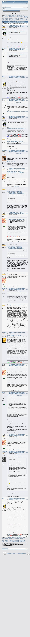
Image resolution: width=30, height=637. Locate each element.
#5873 (27, 289)
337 (2, 20)
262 (9, 16)
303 (21, 17)
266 (14, 16)
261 (7, 16)
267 (16, 16)
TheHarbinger (4, 451)
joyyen (3, 392)
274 (24, 538)
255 (21, 15)
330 (14, 19)
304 (23, 17)
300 (17, 17)
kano (3, 25)
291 (5, 17)
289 (2, 17)
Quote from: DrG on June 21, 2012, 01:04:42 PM (14, 335)
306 (3, 18)
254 (20, 15)
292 (6, 17)
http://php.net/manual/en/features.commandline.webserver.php (17, 111)
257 (2, 16)
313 (13, 18)
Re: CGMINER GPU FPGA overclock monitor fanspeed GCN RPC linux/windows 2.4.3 (17, 499)
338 (3, 20)
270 (20, 16)
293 (7, 17)
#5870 (27, 213)
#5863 (27, 77)
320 (22, 18)
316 (17, 18)
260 (6, 16)
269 (18, 16)
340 (6, 20)
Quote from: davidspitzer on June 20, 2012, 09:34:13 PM (15, 141)
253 (19, 15)
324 (6, 19)
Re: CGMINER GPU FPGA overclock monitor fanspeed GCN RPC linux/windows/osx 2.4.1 (17, 365)
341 (7, 20)
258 (3, 16)
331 (16, 19)
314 (14, 18)
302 (20, 17)
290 (3, 17)
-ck (2, 168)
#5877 (27, 393)
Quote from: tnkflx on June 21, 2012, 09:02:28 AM (14, 171)
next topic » (27, 18)
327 (10, 19)
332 (17, 19)
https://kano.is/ (16, 46)
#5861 (27, 26)
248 (12, 15)
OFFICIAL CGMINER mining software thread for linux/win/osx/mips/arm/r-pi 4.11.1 (15, 13)
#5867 (27, 151)
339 (5, 20)
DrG (3, 304)
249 (13, 15)
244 (6, 15)
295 (11, 17)
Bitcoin (8, 13)
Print (26, 19)
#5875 (27, 333)
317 (18, 18)
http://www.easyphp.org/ (11, 161)
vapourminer (4, 150)
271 (21, 16)
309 (7, 18)
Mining (11, 13)
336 (22, 19)
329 (13, 19)
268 (17, 16)
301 (19, 17)
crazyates (4, 332)
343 (10, 20)
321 (2, 19)
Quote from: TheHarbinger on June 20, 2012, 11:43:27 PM (17, 31)
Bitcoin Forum (4, 13)
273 (22, 538)
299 (16, 17)
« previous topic (26, 17)
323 (5, 19)
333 (18, 19)
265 (13, 16)
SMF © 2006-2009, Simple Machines (20, 553)
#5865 (27, 117)
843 (14, 20)
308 (6, 18)
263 (10, 16)
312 (12, 18)
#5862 (27, 49)
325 (7, 19)
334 (20, 19)
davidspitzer (4, 48)
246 (9, 15)
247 (10, 15)
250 (15, 15)
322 (3, 19)
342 (9, 20)
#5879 (27, 452)
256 (23, 15)
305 (2, 18)
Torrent (4, 9)
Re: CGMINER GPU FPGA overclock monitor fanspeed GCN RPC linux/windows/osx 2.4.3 (17, 26)
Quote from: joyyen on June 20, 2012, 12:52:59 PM (14, 367)
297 (13, 17)
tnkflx (3, 138)
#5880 (27, 499)
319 (21, 18)
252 (17, 15)
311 (10, 18)
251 (16, 15)
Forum (20, 96)
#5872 (27, 273)
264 (12, 16)
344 (12, 20)
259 (5, 16)
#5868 (27, 169)
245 (8, 15)
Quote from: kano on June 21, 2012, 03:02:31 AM (14, 102)
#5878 (27, 435)
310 (9, 18)
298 (15, 17)
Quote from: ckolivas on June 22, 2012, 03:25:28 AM (14, 395)
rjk (2, 99)
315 (16, 18)
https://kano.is (10, 134)
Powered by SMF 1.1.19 (11, 553)
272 (22, 16)
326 (9, 19)
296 (12, 17)
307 (5, 18)
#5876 (27, 365)
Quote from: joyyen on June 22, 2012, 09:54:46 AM (14, 437)
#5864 (27, 100)
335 (21, 19)
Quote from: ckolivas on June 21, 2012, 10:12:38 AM (14, 191)
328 (12, 19)
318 (20, 18)
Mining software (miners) (18, 13)
